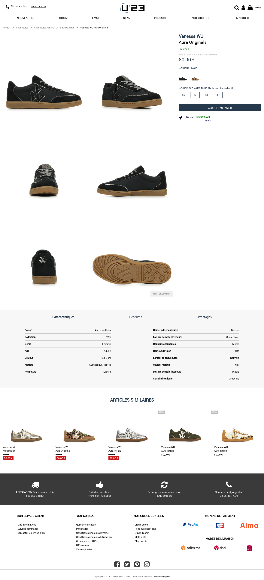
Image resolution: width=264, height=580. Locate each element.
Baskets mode (67, 27)
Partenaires (82, 528)
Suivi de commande (27, 528)
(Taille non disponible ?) (220, 88)
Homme (64, 18)
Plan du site (141, 541)
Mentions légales (162, 576)
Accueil (6, 27)
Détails (206, 120)
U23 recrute (82, 545)
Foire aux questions (145, 528)
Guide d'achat (142, 533)
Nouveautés (25, 18)
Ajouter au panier (220, 108)
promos (160, 18)
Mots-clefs (140, 537)
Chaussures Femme (44, 27)
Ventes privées (84, 549)
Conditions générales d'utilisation (94, 537)
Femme (95, 18)
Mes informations (26, 524)
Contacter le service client (31, 533)
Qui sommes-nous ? (86, 524)
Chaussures (22, 27)
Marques (242, 18)
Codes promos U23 (86, 541)
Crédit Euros (141, 524)
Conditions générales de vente (92, 533)
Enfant (126, 18)
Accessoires (201, 18)
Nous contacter (38, 6)
